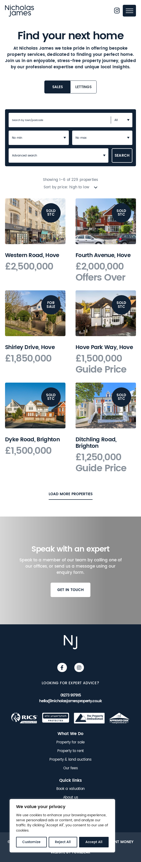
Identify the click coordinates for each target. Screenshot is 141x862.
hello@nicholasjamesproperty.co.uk (70, 701)
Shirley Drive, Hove (30, 347)
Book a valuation (70, 789)
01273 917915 (70, 695)
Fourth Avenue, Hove (103, 255)
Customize (31, 842)
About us (70, 797)
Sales (57, 87)
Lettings (83, 87)
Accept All (93, 842)
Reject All (63, 842)
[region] (62, 825)
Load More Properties (71, 494)
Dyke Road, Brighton (32, 439)
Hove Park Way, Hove (104, 347)
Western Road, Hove (32, 255)
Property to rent (70, 751)
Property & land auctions (70, 760)
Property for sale (70, 742)
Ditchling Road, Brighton (96, 442)
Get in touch (70, 591)
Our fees (70, 768)
